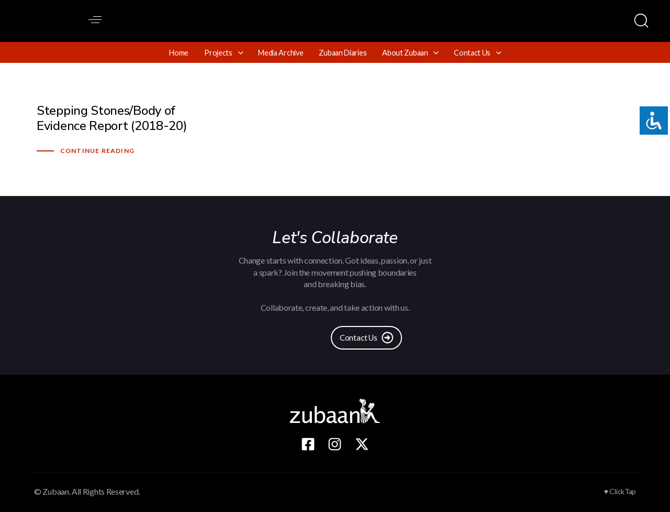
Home (178, 52)
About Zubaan (410, 52)
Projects (223, 52)
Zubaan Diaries (342, 52)
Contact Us (477, 52)
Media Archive (280, 52)
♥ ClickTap (620, 491)
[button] (95, 19)
